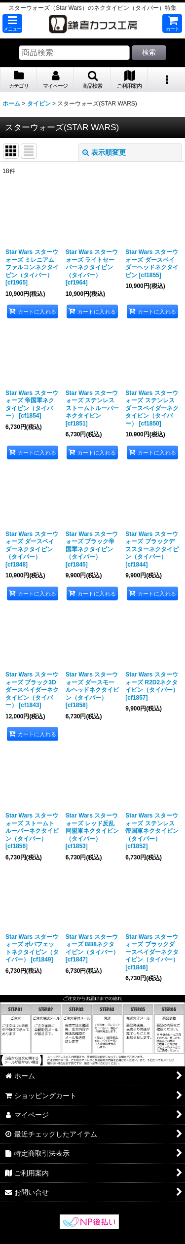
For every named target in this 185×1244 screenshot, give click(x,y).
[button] (12, 23)
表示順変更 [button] (104, 152)
